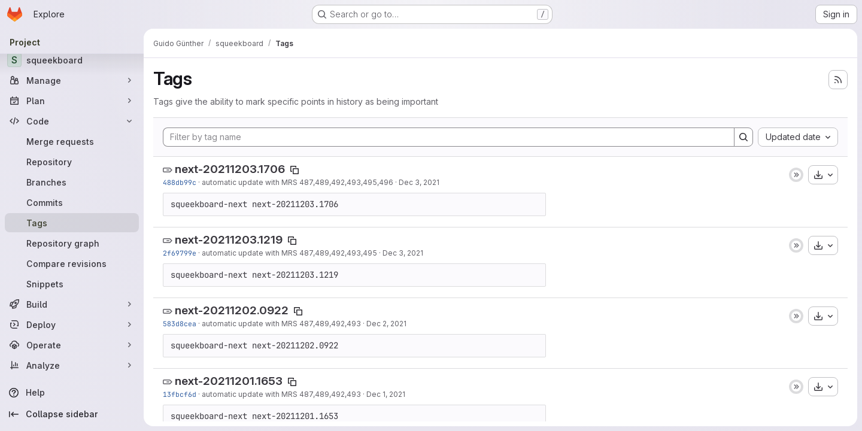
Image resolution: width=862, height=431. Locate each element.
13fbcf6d (179, 394)
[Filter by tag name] (448, 137)
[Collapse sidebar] (72, 414)
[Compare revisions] (72, 263)
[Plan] (72, 100)
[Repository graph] (72, 243)
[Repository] (72, 161)
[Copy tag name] (294, 170)
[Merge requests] (72, 141)
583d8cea (179, 323)
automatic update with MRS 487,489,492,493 (281, 323)
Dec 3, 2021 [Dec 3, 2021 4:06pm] (419, 182)
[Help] (72, 392)
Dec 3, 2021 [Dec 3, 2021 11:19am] (403, 252)
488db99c (179, 182)
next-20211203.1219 (229, 240)
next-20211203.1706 (230, 169)
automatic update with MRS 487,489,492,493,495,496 (297, 182)
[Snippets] (72, 283)
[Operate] (72, 344)
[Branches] (72, 182)
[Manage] (72, 80)
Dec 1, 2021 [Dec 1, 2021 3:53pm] (385, 394)
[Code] (72, 120)
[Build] (72, 304)
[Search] (743, 137)
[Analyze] (72, 365)
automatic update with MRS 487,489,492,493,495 (289, 252)
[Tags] (72, 222)
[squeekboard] (72, 59)
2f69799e (179, 252)
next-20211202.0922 (232, 310)
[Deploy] (72, 324)
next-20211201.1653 (229, 381)
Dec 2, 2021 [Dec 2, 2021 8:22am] (386, 323)
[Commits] (72, 202)
